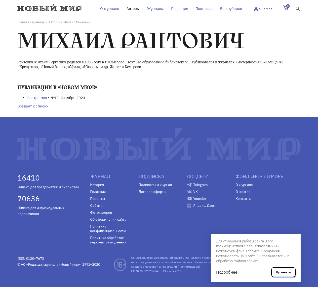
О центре (243, 191)
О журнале (109, 8)
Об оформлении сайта (108, 219)
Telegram (200, 185)
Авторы (133, 8)
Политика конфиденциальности (108, 228)
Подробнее (226, 272)
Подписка (204, 8)
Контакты (243, 198)
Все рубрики (231, 8)
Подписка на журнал (155, 185)
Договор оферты (152, 191)
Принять (283, 272)
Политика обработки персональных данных (108, 239)
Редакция (179, 8)
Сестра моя (37, 97)
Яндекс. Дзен (204, 205)
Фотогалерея (101, 212)
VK (195, 191)
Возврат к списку (32, 106)
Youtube (199, 198)
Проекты (97, 198)
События (97, 205)
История (97, 185)
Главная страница (31, 22)
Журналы (155, 8)
